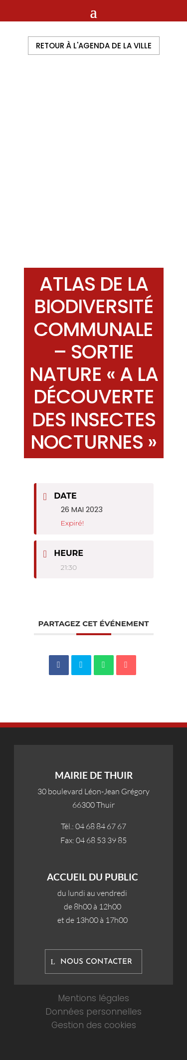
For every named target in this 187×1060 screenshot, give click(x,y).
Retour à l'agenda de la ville (94, 45)
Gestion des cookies (93, 1025)
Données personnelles (93, 1012)
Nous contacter (96, 962)
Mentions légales (93, 998)
